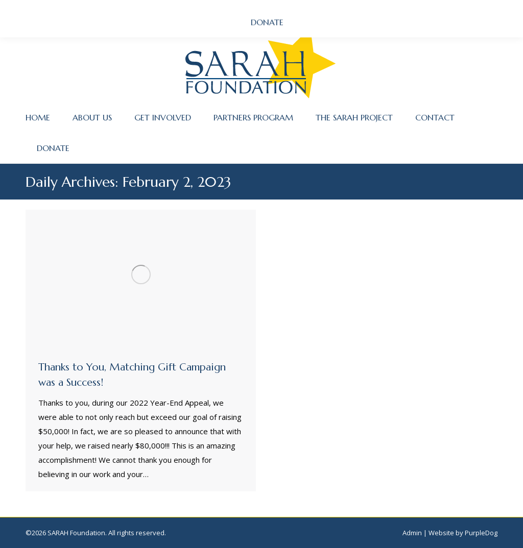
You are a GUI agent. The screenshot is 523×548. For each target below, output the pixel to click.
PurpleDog (481, 532)
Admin (412, 532)
